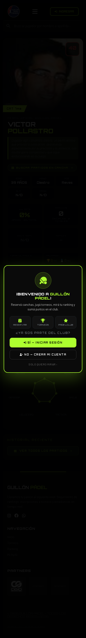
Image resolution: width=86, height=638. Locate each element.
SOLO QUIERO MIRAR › (43, 364)
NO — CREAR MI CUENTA (43, 354)
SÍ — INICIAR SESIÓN (43, 342)
